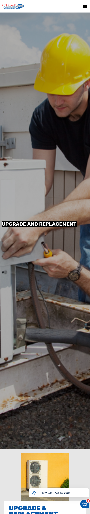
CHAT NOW (69, 6)
